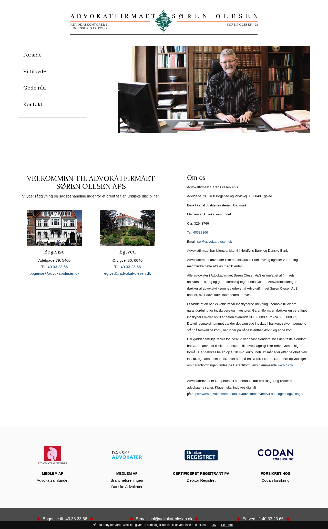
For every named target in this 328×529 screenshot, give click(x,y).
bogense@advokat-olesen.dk (54, 273)
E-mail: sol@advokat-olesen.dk (164, 519)
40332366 (200, 232)
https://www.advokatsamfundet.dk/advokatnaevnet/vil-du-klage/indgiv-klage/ (247, 394)
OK (214, 525)
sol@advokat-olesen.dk (214, 242)
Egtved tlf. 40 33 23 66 (263, 519)
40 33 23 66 (57, 266)
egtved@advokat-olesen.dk (127, 273)
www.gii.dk (285, 365)
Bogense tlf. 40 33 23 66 (65, 519)
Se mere (227, 525)
